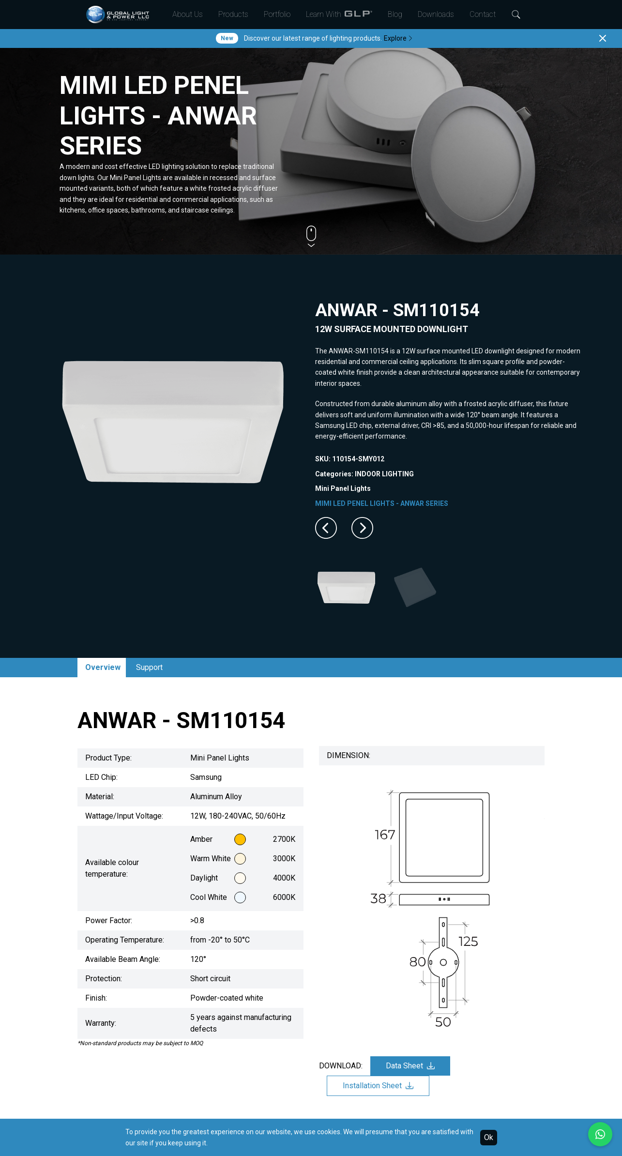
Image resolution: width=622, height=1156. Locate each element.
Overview (103, 667)
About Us (187, 14)
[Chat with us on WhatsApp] (600, 1134)
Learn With (339, 14)
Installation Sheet (378, 1085)
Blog (395, 14)
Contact (483, 14)
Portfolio (277, 14)
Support (149, 667)
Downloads (436, 14)
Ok (488, 1137)
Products (233, 14)
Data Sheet (410, 1065)
